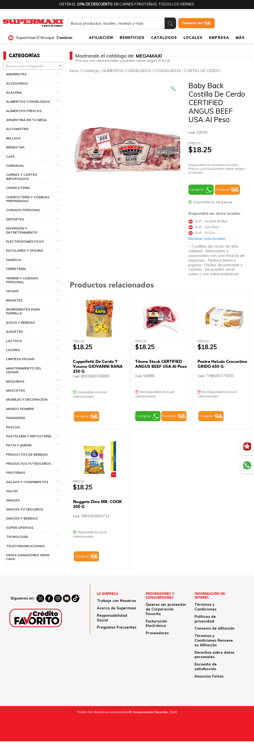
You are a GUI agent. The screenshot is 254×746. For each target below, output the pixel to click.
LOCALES (193, 37)
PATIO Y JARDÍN (19, 445)
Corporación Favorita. (150, 712)
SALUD (12, 491)
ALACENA (14, 92)
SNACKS (13, 500)
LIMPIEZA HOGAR (20, 359)
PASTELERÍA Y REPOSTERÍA (28, 436)
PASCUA (13, 427)
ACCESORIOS (17, 83)
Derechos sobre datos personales (214, 654)
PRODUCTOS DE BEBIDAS (27, 454)
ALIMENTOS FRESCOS (24, 111)
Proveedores (157, 633)
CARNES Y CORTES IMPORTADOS (21, 176)
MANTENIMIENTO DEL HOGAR (23, 370)
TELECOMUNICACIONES (25, 546)
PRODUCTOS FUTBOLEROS (28, 463)
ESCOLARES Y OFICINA (24, 250)
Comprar (197, 189)
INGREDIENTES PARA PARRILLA (23, 311)
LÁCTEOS (14, 341)
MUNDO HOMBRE (20, 409)
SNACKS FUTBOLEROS (24, 509)
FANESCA (13, 260)
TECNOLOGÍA (17, 537)
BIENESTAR (15, 147)
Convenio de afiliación (214, 628)
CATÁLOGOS (164, 37)
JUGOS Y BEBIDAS (20, 322)
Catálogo (90, 70)
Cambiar (65, 37)
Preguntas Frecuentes (116, 627)
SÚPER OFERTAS (19, 528)
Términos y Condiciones (205, 606)
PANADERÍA (15, 418)
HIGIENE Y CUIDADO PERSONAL (22, 280)
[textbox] (33, 66)
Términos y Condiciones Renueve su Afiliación (213, 640)
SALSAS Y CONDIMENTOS (27, 482)
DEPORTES (15, 219)
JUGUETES (14, 331)
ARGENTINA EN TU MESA (26, 120)
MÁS (240, 37)
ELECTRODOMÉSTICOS (25, 241)
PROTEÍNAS (15, 472)
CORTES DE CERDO (202, 70)
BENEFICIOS (132, 37)
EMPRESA (219, 37)
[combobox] (33, 66)
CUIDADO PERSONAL (23, 210)
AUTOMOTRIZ (17, 129)
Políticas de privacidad (205, 618)
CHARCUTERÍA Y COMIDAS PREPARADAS (27, 199)
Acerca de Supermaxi (116, 608)
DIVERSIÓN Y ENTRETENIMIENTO (22, 230)
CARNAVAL (15, 165)
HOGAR (12, 291)
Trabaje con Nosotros (116, 600)
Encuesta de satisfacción (205, 666)
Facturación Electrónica (156, 623)
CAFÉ (10, 156)
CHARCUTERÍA (18, 188)
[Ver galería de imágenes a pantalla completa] (173, 88)
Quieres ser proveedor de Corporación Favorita (166, 609)
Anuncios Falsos (209, 676)
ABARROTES (16, 74)
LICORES (13, 350)
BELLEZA (13, 138)
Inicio (74, 70)
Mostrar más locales (206, 238)
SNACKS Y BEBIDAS (22, 518)
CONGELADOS (167, 70)
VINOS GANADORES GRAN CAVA (27, 557)
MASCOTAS (15, 390)
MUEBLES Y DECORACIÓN (26, 399)
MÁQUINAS (15, 381)
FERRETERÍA (16, 269)
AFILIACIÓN (101, 37)
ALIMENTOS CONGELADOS (28, 101)
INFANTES (14, 300)
